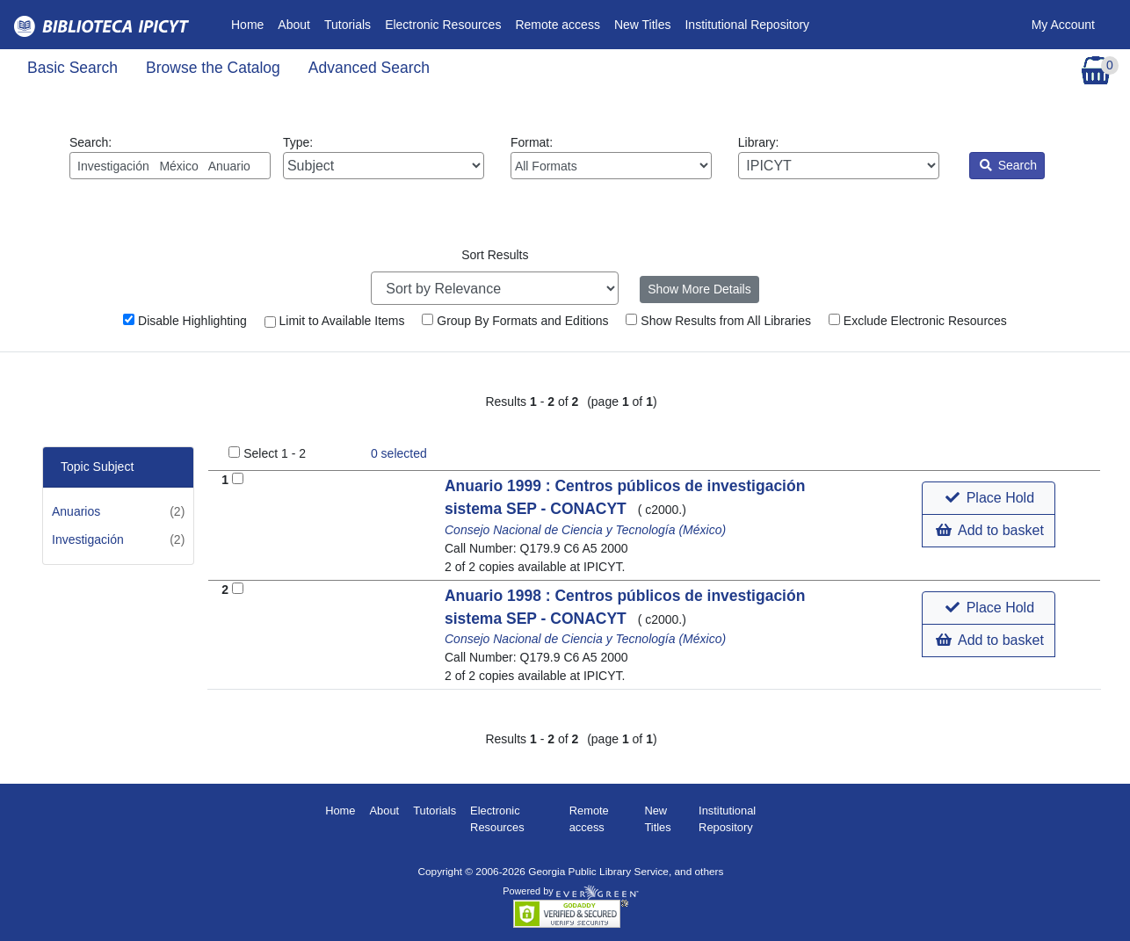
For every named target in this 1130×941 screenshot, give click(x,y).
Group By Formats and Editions (515, 321)
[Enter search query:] (170, 165)
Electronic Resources (443, 25)
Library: (838, 157)
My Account (1063, 25)
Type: (383, 157)
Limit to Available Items (334, 321)
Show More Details (699, 289)
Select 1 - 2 (274, 453)
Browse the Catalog (213, 67)
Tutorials (347, 25)
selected (399, 453)
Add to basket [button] (989, 530)
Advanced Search (369, 67)
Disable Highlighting (185, 321)
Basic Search (72, 67)
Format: (611, 157)
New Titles (642, 25)
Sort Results (494, 255)
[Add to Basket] (237, 478)
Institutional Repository (747, 25)
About (294, 25)
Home (251, 23)
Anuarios (76, 511)
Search (1008, 165)
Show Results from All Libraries (718, 321)
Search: (170, 157)
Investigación (88, 539)
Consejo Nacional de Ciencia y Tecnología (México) (585, 530)
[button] (988, 498)
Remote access (557, 25)
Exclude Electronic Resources (918, 321)
